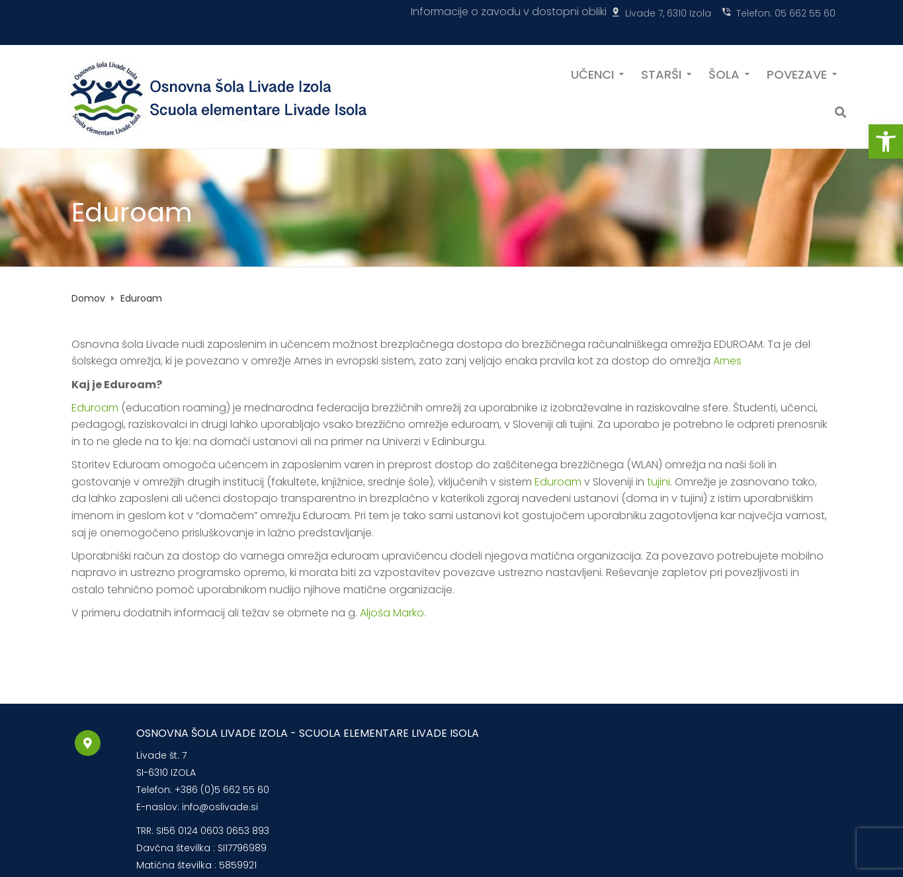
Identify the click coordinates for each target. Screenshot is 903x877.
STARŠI (661, 73)
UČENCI (592, 73)
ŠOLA (724, 73)
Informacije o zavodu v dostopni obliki (509, 11)
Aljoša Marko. (393, 612)
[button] (886, 141)
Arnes (727, 360)
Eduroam (94, 407)
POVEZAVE (797, 73)
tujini (658, 481)
